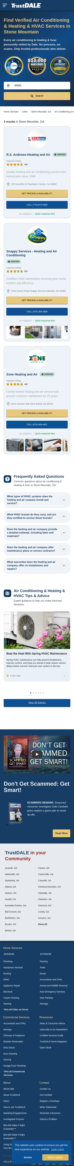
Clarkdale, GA (45, 893)
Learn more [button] (57, 1149)
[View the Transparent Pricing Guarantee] (60, 66)
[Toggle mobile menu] (5, 5)
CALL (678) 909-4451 (37, 424)
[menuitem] (18, 961)
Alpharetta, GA (12, 880)
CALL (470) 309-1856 (37, 311)
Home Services (11, 111)
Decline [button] (28, 1157)
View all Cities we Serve (16, 1009)
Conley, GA (43, 911)
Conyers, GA (44, 918)
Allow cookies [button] (55, 1157)
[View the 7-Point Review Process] (14, 65)
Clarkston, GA (45, 899)
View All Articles (37, 703)
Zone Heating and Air (21, 374)
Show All (42, 924)
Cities (25, 111)
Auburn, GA (10, 893)
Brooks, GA (10, 924)
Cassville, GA (44, 880)
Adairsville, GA (12, 874)
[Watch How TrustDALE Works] (37, 754)
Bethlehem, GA (12, 918)
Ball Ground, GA (13, 911)
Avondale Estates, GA (15, 905)
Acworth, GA (11, 868)
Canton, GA (43, 868)
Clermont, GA (44, 905)
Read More (61, 833)
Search (37, 95)
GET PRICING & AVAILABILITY (37, 193)
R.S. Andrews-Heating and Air (28, 154)
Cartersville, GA (45, 874)
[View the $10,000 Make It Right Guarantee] (37, 65)
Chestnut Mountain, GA (49, 887)
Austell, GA (10, 899)
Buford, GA (10, 930)
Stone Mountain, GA (41, 111)
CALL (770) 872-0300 (37, 204)
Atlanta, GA (10, 887)
